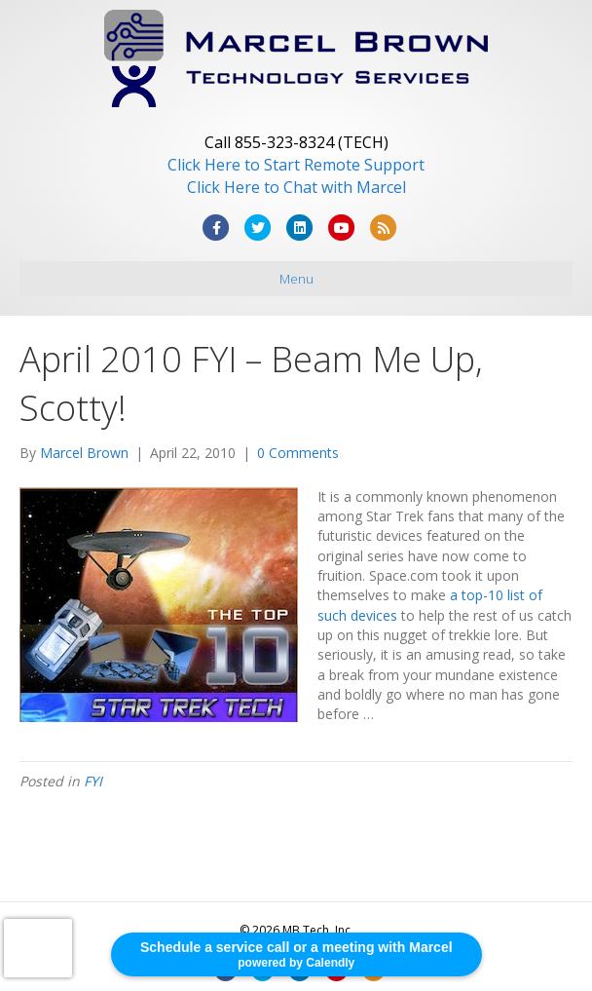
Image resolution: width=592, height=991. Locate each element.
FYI (93, 781)
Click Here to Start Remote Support (296, 164)
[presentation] (38, 948)
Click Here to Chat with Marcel (296, 187)
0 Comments (298, 452)
